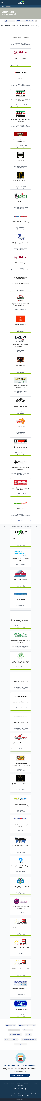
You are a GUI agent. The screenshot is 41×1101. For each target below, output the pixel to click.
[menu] (2, 2)
